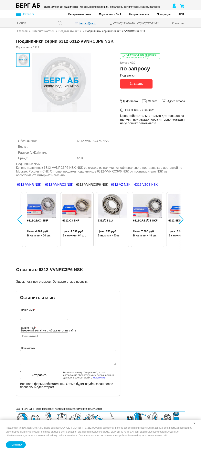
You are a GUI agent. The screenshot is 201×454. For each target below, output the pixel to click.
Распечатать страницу (136, 110)
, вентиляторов (130, 7)
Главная (22, 31)
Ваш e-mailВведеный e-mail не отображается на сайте (48, 329)
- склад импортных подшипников (60, 7)
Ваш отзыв (28, 348)
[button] (19, 219)
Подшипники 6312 (69, 31)
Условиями (99, 377)
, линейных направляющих (93, 7)
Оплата (152, 100)
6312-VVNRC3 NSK (59, 184)
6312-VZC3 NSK (146, 184)
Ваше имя (28, 310)
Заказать (136, 83)
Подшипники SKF (110, 14)
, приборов (154, 7)
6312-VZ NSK (121, 184)
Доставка (132, 100)
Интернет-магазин (79, 14)
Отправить (39, 375)
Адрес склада (176, 100)
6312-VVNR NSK (29, 184)
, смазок (143, 7)
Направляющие (139, 14)
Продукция (164, 14)
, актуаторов (115, 7)
